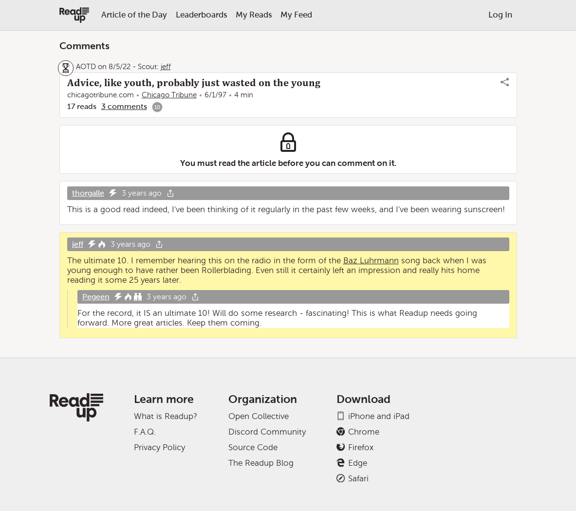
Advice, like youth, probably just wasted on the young (193, 83)
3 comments (124, 106)
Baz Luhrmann (371, 260)
